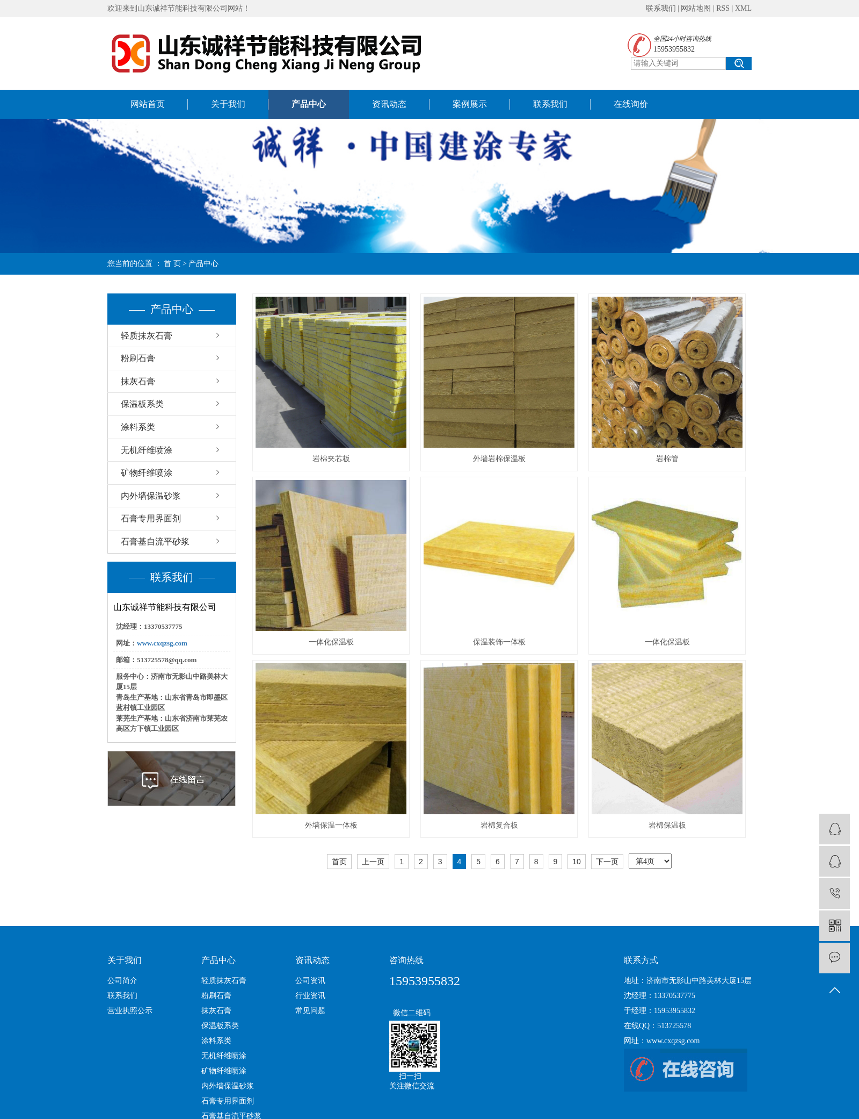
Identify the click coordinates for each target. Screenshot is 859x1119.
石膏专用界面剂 (151, 518)
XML (743, 8)
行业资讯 (310, 996)
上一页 (373, 861)
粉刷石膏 (138, 358)
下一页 (607, 861)
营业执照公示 (129, 1011)
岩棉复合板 (499, 825)
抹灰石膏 (138, 381)
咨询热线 (406, 960)
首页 (339, 861)
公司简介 (122, 981)
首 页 (172, 264)
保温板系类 (142, 403)
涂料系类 (138, 427)
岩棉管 (667, 459)
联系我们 (661, 8)
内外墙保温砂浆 (151, 495)
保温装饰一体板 (499, 642)
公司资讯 (310, 981)
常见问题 (310, 1011)
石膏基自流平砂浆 (155, 541)
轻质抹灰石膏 (146, 335)
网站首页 (147, 104)
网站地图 (696, 8)
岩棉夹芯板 (331, 459)
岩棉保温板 (667, 825)
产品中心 (309, 104)
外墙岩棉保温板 (499, 459)
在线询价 (631, 104)
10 (576, 861)
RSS (723, 8)
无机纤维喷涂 (146, 450)
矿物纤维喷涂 (146, 472)
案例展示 (470, 104)
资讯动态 (389, 104)
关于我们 (228, 104)
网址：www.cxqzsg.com (662, 1041)
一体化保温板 (331, 642)
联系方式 (641, 960)
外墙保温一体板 (331, 825)
